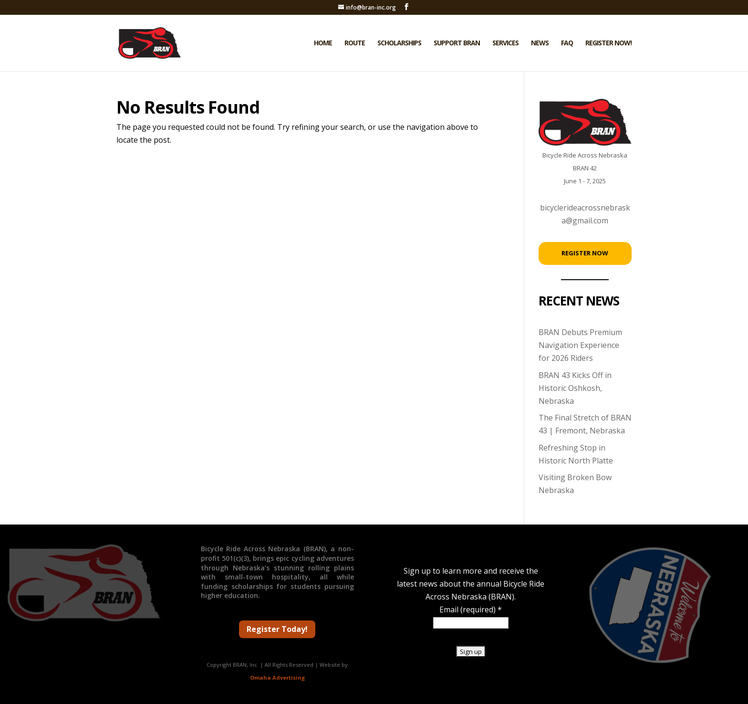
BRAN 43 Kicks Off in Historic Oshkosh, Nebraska (575, 388)
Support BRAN (457, 43)
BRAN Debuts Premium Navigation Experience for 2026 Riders (580, 345)
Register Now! (608, 43)
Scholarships (399, 43)
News (540, 43)
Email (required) (470, 609)
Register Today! (277, 629)
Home (323, 43)
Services (505, 43)
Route (354, 43)
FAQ (567, 43)
